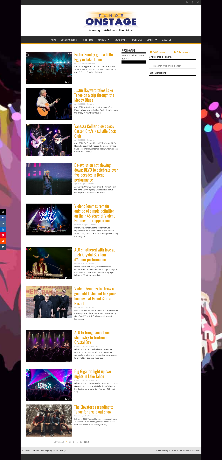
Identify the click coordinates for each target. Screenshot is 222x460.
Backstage (137, 39)
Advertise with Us (192, 450)
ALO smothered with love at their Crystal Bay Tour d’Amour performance (94, 254)
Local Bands (121, 39)
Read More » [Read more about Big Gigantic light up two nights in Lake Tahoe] (79, 397)
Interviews (88, 39)
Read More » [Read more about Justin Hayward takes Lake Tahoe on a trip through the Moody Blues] (79, 118)
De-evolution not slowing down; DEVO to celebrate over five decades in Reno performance (96, 172)
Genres (152, 39)
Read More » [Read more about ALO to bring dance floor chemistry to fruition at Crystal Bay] (79, 363)
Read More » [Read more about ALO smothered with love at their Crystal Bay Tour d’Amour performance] (79, 281)
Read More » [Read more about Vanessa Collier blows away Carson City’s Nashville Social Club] (79, 157)
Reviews (104, 39)
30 (81, 441)
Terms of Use (176, 450)
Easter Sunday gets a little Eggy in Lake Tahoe (93, 56)
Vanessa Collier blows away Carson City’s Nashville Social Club (96, 131)
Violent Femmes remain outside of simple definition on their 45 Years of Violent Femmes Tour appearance (94, 213)
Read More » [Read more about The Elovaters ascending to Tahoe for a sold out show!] (79, 430)
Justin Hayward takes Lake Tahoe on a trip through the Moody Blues (94, 95)
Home (53, 39)
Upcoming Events (69, 39)
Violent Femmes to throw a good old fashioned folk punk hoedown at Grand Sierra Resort (95, 296)
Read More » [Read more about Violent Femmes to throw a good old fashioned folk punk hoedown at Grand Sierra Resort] (79, 324)
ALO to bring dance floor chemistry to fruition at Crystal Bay (92, 337)
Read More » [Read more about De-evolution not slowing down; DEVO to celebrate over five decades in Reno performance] (79, 198)
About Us (166, 39)
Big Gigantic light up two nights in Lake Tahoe (92, 373)
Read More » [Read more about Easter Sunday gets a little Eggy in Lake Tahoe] (79, 78)
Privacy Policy (162, 450)
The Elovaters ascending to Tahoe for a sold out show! (93, 409)
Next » (87, 441)
